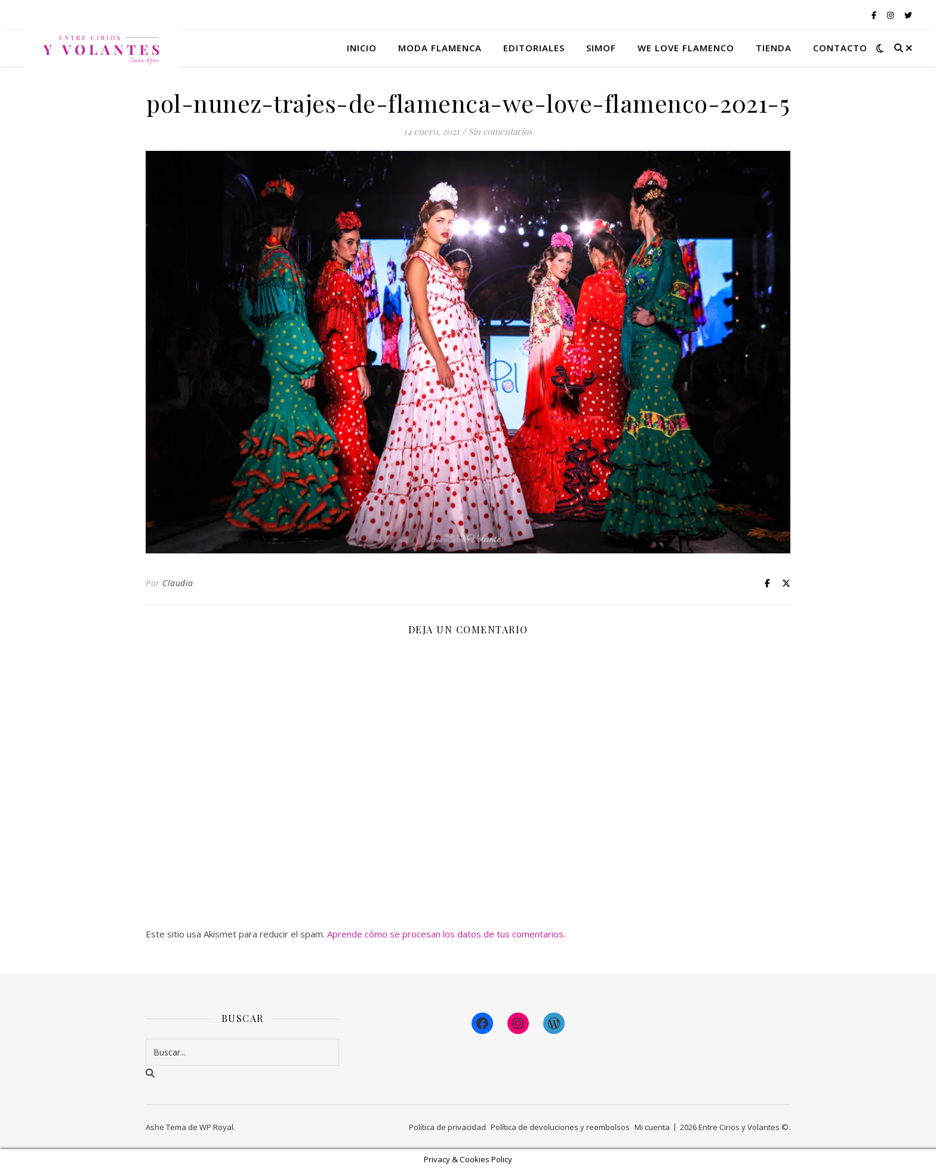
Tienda (774, 48)
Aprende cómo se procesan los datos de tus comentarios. (446, 934)
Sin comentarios (500, 131)
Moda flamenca (440, 48)
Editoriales (534, 48)
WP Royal (216, 1127)
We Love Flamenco (686, 48)
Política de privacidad (447, 1127)
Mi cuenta (652, 1127)
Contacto (840, 48)
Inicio (362, 48)
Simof (601, 48)
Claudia (177, 583)
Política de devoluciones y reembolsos (560, 1127)
